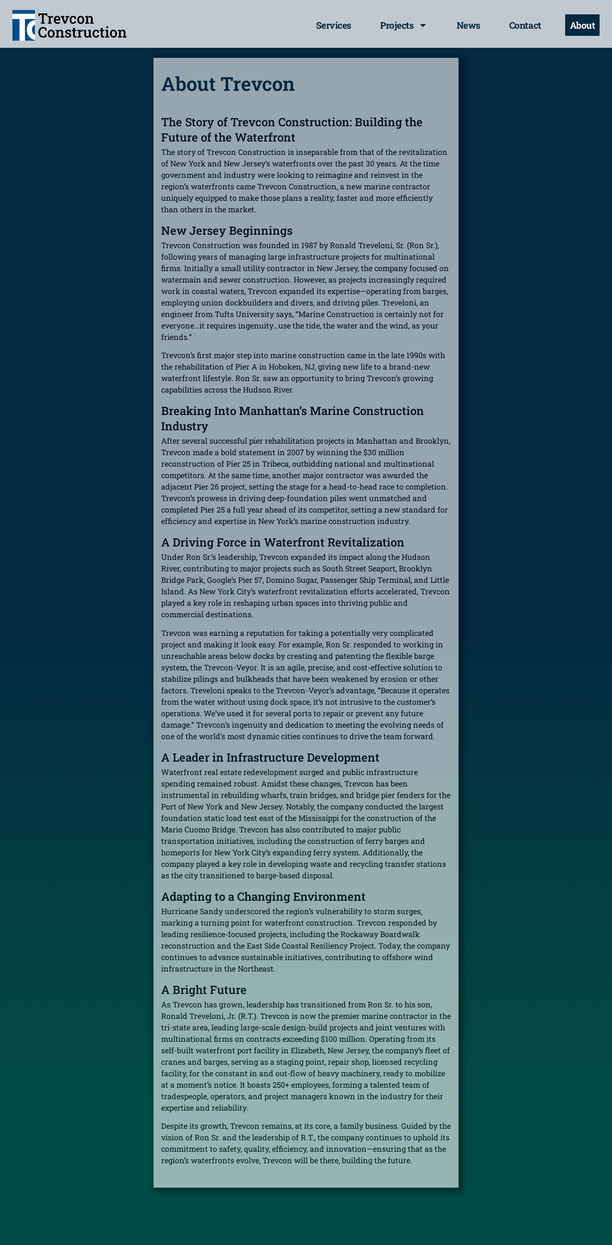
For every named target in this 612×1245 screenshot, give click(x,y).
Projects (404, 25)
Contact (525, 25)
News (469, 25)
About (582, 25)
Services (333, 25)
